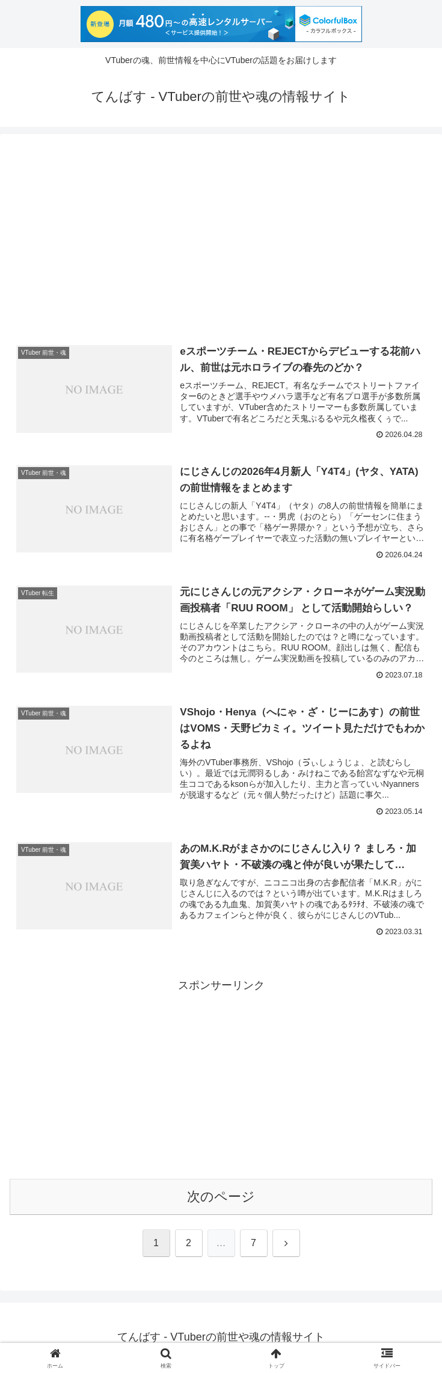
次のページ (221, 1197)
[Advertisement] (221, 237)
